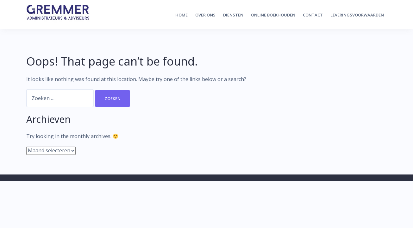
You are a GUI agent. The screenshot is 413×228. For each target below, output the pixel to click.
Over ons (205, 15)
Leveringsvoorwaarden (357, 15)
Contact (313, 15)
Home (181, 15)
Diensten (233, 15)
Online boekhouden (273, 15)
